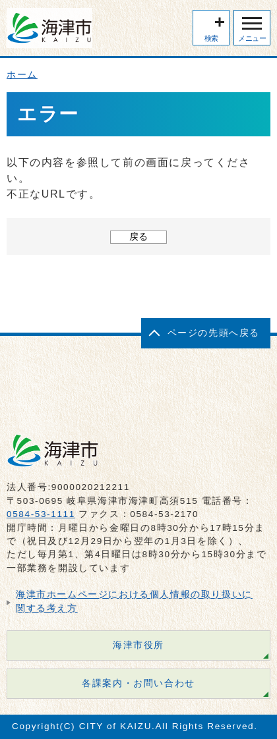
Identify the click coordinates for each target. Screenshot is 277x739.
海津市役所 (138, 645)
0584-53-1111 (41, 514)
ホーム (22, 75)
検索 (211, 38)
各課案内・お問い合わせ (138, 683)
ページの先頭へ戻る (214, 333)
